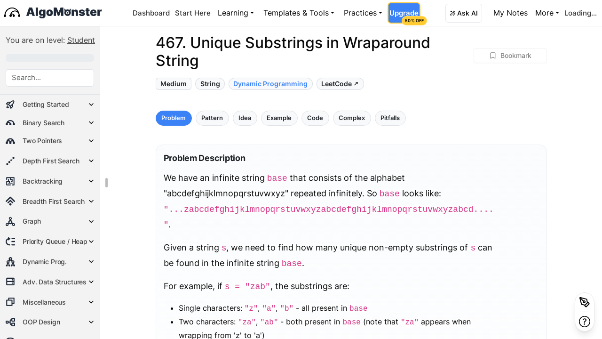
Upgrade (404, 16)
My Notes (510, 12)
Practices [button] (360, 12)
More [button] (544, 12)
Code (315, 117)
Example (279, 117)
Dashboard (151, 12)
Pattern (212, 117)
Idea (244, 117)
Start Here (193, 12)
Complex (352, 117)
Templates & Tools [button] (296, 12)
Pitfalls (390, 117)
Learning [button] (233, 12)
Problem (173, 117)
